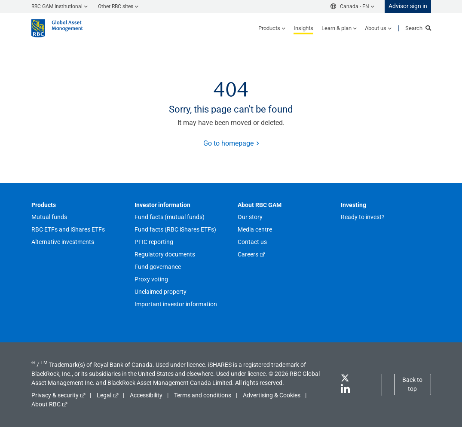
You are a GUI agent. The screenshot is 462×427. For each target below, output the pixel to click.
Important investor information (176, 304)
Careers (248, 254)
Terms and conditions (202, 395)
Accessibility (146, 395)
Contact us (252, 241)
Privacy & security (55, 395)
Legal (104, 395)
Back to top (412, 384)
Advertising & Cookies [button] (271, 395)
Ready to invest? (363, 217)
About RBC (46, 404)
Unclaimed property (161, 291)
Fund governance (158, 266)
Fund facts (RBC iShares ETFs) (175, 229)
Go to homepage (228, 143)
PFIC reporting (154, 241)
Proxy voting (151, 279)
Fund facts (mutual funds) (170, 217)
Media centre (255, 229)
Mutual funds (49, 217)
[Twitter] (345, 379)
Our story (250, 217)
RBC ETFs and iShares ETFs (68, 229)
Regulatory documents (165, 254)
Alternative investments (62, 241)
